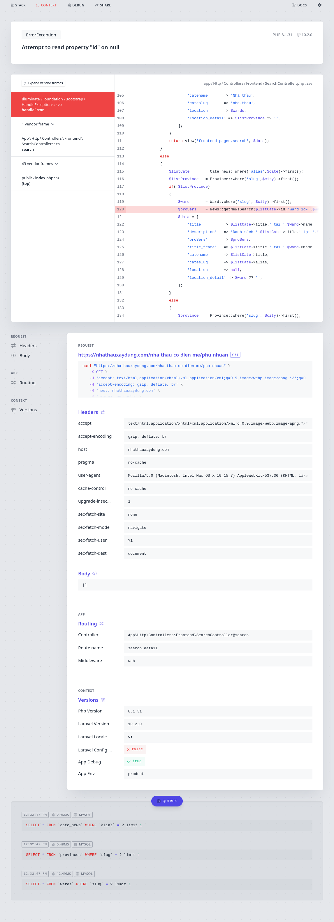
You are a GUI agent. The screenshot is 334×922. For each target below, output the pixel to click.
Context (19, 400)
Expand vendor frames (43, 83)
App (14, 373)
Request (19, 336)
